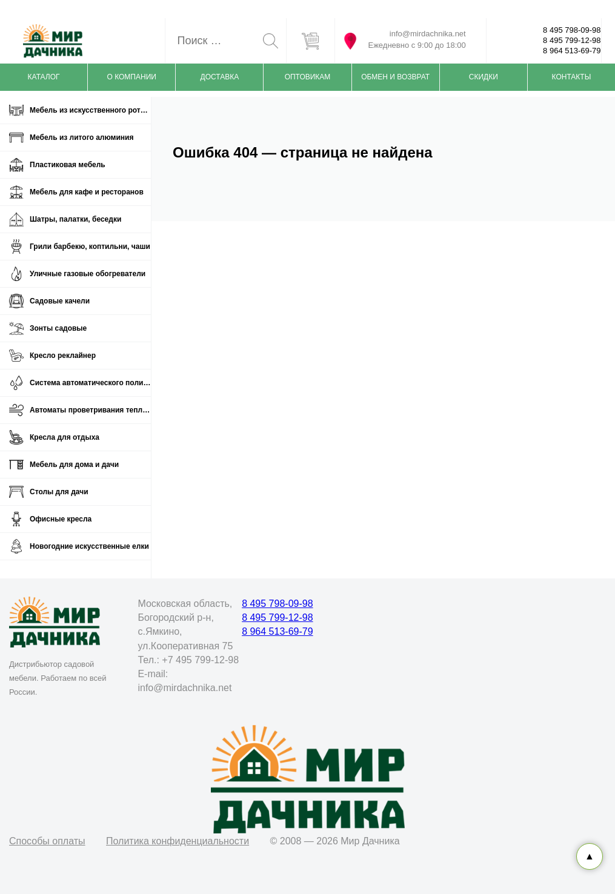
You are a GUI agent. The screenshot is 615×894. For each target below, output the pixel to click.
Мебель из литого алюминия (81, 137)
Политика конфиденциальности (177, 841)
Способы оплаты (47, 841)
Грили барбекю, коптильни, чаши (90, 246)
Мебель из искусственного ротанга (90, 110)
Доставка (220, 77)
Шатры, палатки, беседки (75, 219)
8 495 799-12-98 (571, 40)
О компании (131, 77)
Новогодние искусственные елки (89, 546)
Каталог (44, 77)
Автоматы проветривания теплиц (90, 410)
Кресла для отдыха (64, 437)
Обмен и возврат (395, 77)
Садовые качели (60, 301)
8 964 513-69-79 (571, 50)
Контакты (571, 77)
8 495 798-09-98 (571, 30)
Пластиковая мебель (67, 165)
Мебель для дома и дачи (74, 464)
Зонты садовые (58, 328)
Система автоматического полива (90, 383)
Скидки (483, 77)
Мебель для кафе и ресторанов (87, 192)
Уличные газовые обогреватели (87, 274)
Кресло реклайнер (63, 355)
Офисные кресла (60, 519)
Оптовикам (308, 77)
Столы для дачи (59, 492)
